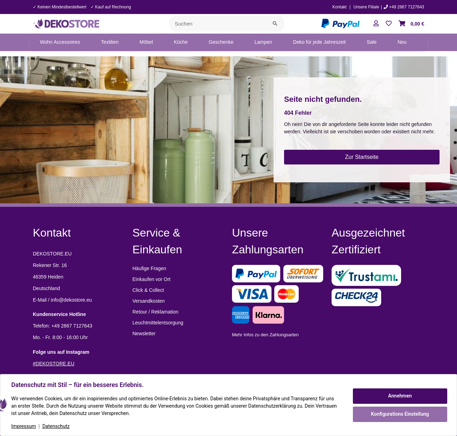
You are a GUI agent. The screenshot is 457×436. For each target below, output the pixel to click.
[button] (376, 23)
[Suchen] (217, 23)
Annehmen (400, 396)
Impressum (24, 426)
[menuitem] (59, 42)
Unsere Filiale (366, 7)
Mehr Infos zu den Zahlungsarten (265, 334)
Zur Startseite (361, 157)
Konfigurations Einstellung (399, 414)
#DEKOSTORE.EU (53, 363)
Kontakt (339, 7)
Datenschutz (56, 426)
